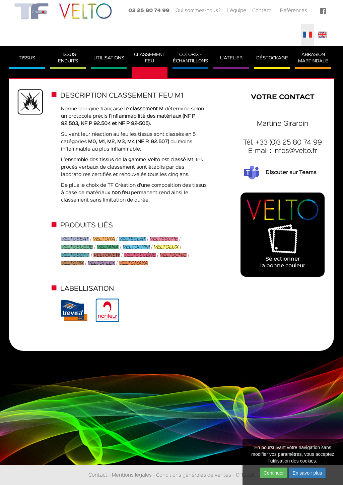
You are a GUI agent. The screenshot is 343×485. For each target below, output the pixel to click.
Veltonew (106, 255)
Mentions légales (132, 475)
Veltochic (173, 255)
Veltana (108, 247)
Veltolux (166, 247)
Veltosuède (77, 247)
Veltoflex (101, 263)
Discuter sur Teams (291, 172)
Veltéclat (132, 239)
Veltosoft (75, 255)
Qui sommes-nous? (198, 10)
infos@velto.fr (295, 151)
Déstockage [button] (272, 58)
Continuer (274, 473)
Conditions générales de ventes (193, 475)
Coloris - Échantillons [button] (190, 58)
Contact (261, 10)
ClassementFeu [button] (149, 58)
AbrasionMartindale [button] (313, 58)
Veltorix (72, 263)
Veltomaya (133, 263)
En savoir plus (307, 473)
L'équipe (236, 10)
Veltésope (164, 239)
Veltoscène (140, 255)
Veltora (104, 239)
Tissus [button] (27, 58)
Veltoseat (75, 239)
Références (293, 10)
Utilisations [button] (108, 58)
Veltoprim (136, 247)
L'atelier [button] (231, 58)
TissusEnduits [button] (68, 58)
